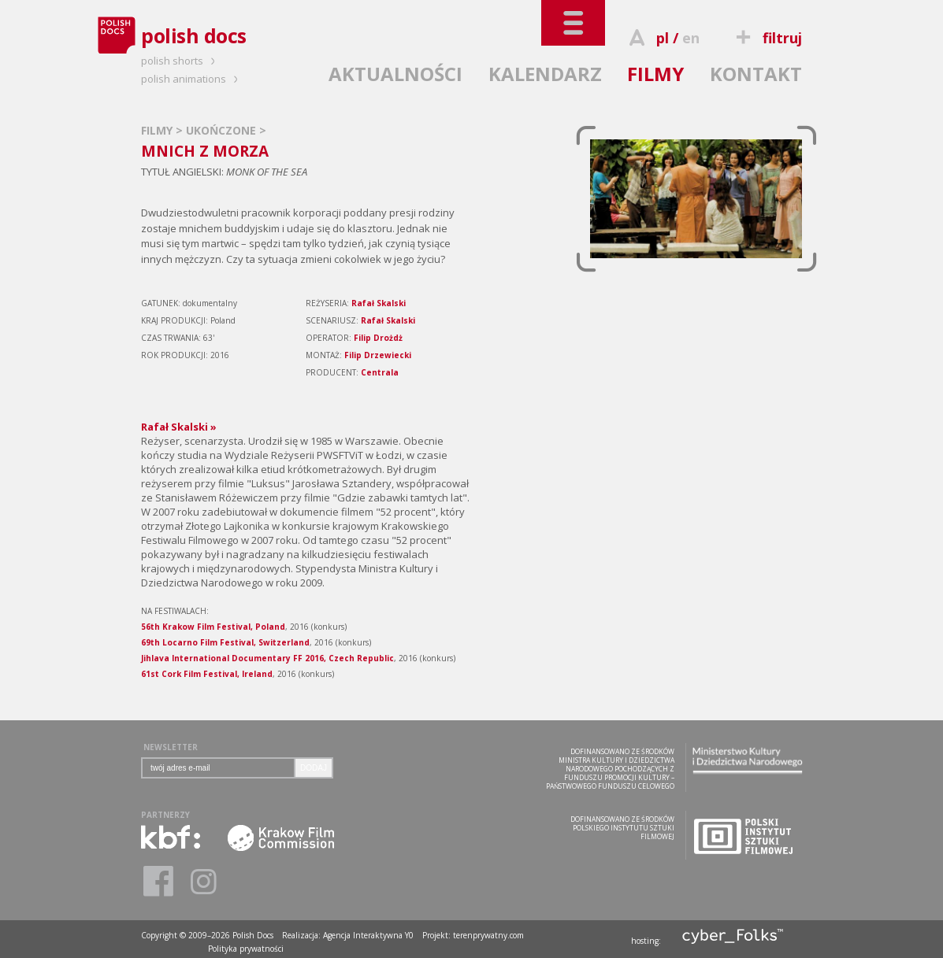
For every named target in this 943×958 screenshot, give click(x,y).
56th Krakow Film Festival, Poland (213, 626)
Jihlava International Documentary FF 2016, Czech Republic (267, 658)
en (691, 37)
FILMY (655, 74)
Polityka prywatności (246, 948)
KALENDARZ (545, 74)
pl (662, 37)
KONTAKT (756, 74)
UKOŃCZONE (222, 130)
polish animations (192, 79)
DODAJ (313, 768)
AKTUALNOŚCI (395, 74)
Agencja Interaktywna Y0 (368, 935)
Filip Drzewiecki (377, 355)
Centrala (380, 372)
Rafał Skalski (378, 303)
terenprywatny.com (488, 935)
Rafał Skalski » (179, 427)
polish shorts (180, 61)
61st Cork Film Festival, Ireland (207, 673)
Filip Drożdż (378, 337)
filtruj (767, 37)
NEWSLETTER (170, 747)
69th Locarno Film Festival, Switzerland (225, 642)
